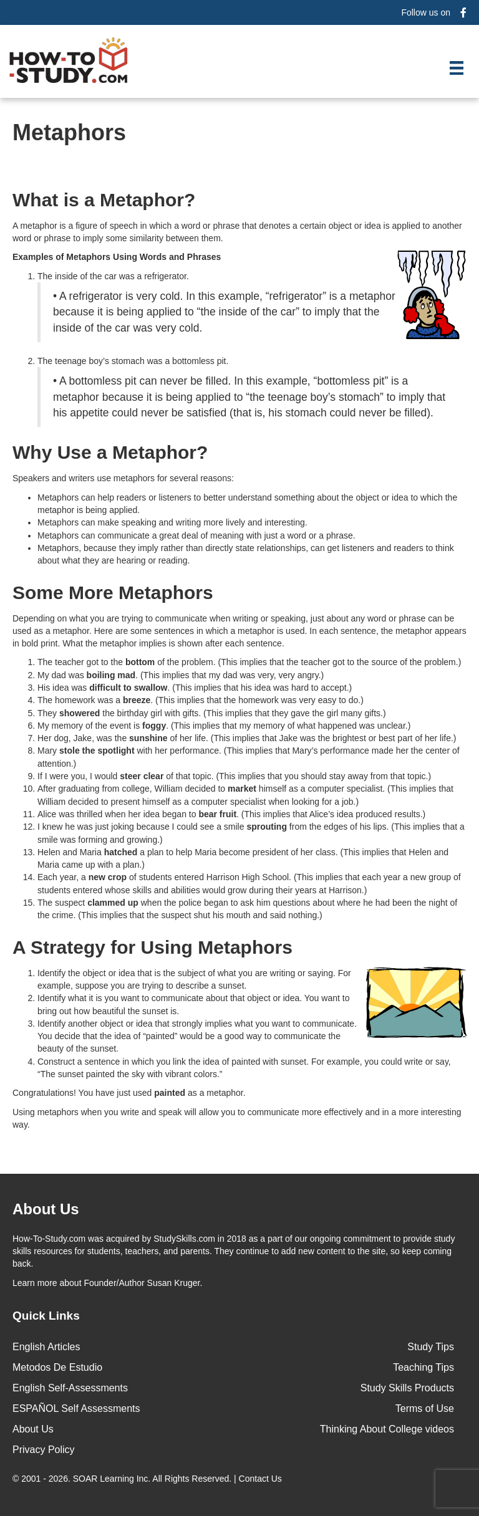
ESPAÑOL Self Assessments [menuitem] (76, 1408)
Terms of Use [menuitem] (424, 1408)
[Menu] (456, 68)
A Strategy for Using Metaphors (152, 947)
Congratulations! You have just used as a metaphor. (129, 1093)
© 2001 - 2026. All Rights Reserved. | (148, 1479)
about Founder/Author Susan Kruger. (107, 1283)
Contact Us (261, 1479)
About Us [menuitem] (33, 1429)
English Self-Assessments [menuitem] (70, 1388)
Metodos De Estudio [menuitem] (57, 1367)
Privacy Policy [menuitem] (43, 1449)
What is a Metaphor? (103, 200)
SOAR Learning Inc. (112, 1479)
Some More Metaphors (112, 592)
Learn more (34, 1283)
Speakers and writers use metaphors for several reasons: (123, 478)
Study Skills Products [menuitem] (407, 1388)
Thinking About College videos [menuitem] (387, 1429)
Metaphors (69, 132)
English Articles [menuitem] (46, 1346)
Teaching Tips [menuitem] (423, 1367)
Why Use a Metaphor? (110, 452)
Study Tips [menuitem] (430, 1346)
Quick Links (46, 1315)
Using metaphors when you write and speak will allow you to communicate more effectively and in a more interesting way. (237, 1118)
